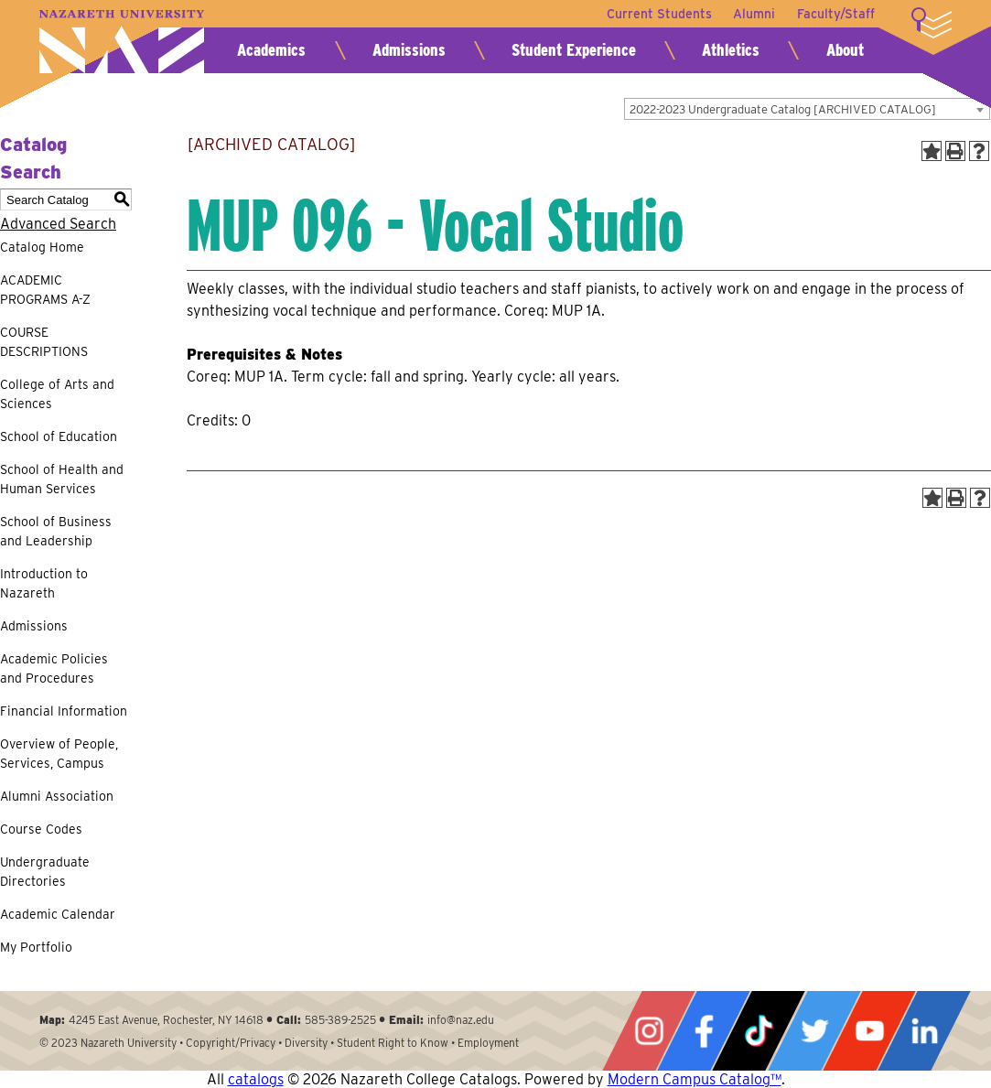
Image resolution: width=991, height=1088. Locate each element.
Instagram (649, 1031)
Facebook (704, 1031)
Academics (271, 49)
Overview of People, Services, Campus (59, 753)
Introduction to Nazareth (44, 583)
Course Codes (41, 829)
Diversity (306, 1043)
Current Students (658, 13)
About (845, 49)
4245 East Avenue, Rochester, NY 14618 (166, 1020)
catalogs (256, 1079)
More (931, 22)
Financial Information (63, 711)
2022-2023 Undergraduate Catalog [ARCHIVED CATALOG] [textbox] (783, 109)
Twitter (814, 1031)
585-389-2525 (340, 1020)
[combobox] (807, 109)
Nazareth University (121, 41)
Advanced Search (58, 223)
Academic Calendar (57, 914)
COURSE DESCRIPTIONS (44, 342)
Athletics (730, 49)
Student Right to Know (392, 1043)
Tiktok (758, 1031)
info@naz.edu (460, 1020)
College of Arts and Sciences (57, 394)
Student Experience (574, 49)
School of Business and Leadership (56, 531)
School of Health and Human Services (62, 479)
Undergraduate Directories (45, 872)
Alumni (754, 13)
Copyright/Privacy (230, 1043)
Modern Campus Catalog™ (694, 1079)
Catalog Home (42, 247)
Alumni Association (56, 796)
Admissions (409, 49)
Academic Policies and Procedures (54, 668)
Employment (488, 1043)
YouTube (869, 1031)
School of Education (58, 436)
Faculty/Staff (836, 13)
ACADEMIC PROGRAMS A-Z (45, 290)
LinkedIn (924, 1031)
